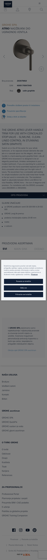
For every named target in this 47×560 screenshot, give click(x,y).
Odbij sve (23, 288)
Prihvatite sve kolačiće (23, 294)
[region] (23, 280)
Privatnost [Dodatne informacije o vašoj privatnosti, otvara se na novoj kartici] (34, 274)
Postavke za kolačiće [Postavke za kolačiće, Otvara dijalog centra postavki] (23, 281)
